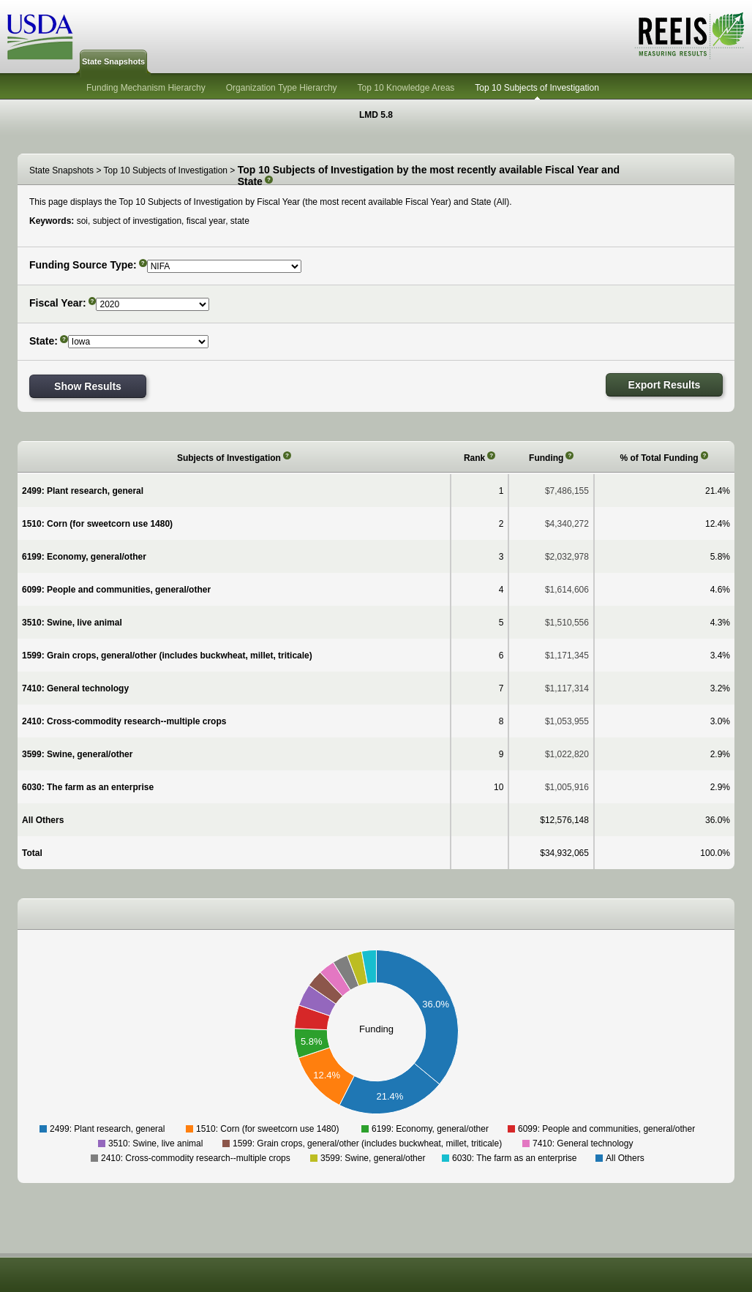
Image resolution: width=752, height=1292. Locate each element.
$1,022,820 (567, 754)
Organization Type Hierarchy (281, 88)
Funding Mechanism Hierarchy (146, 88)
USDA (40, 37)
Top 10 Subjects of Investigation (536, 88)
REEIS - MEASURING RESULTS (689, 35)
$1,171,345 (567, 655)
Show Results (87, 386)
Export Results (664, 385)
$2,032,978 (567, 557)
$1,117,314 (567, 688)
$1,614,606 (567, 590)
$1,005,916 (567, 787)
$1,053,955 (567, 721)
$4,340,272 (567, 524)
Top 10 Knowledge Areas (406, 88)
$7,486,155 (567, 491)
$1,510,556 (567, 622)
